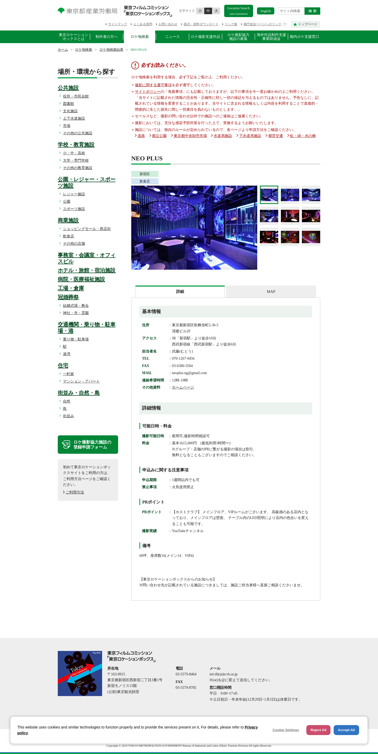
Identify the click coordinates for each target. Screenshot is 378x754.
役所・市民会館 (76, 96)
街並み (68, 416)
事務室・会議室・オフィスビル (87, 258)
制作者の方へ (107, 37)
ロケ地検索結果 (111, 50)
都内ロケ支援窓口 (304, 37)
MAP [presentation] (271, 291)
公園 (66, 201)
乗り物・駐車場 (76, 339)
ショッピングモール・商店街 (87, 229)
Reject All (318, 730)
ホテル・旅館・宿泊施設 (87, 270)
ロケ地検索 (139, 37)
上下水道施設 (74, 118)
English (265, 11)
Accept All (346, 730)
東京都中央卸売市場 (190, 136)
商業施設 (68, 220)
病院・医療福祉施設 (81, 279)
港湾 (66, 354)
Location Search (239, 10)
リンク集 (231, 24)
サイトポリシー (148, 92)
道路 (141, 136)
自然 (66, 401)
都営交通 (275, 136)
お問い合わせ (168, 24)
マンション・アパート (81, 381)
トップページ (307, 24)
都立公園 (159, 136)
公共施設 (68, 88)
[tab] (180, 292)
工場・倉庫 (71, 288)
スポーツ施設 (74, 209)
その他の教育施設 (77, 168)
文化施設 (70, 111)
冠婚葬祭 (68, 297)
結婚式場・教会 (76, 306)
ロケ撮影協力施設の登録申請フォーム (92, 444)
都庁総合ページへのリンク (262, 24)
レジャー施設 (74, 194)
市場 (66, 126)
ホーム (63, 50)
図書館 (68, 104)
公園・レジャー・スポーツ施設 (87, 182)
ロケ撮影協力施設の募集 (238, 37)
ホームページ (183, 387)
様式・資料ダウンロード (201, 24)
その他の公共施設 (77, 133)
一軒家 (68, 374)
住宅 (63, 365)
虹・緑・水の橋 (303, 136)
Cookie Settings (285, 730)
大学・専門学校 (76, 160)
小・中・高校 (74, 153)
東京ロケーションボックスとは (73, 37)
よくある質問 (142, 24)
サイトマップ (117, 24)
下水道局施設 (250, 136)
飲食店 (68, 236)
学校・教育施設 (76, 144)
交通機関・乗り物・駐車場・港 (87, 328)
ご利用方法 (75, 492)
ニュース (172, 37)
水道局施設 (223, 136)
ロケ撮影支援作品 (205, 37)
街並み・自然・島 (79, 393)
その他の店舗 (74, 244)
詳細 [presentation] (180, 291)
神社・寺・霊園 (76, 313)
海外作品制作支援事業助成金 (271, 37)
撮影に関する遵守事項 (153, 85)
